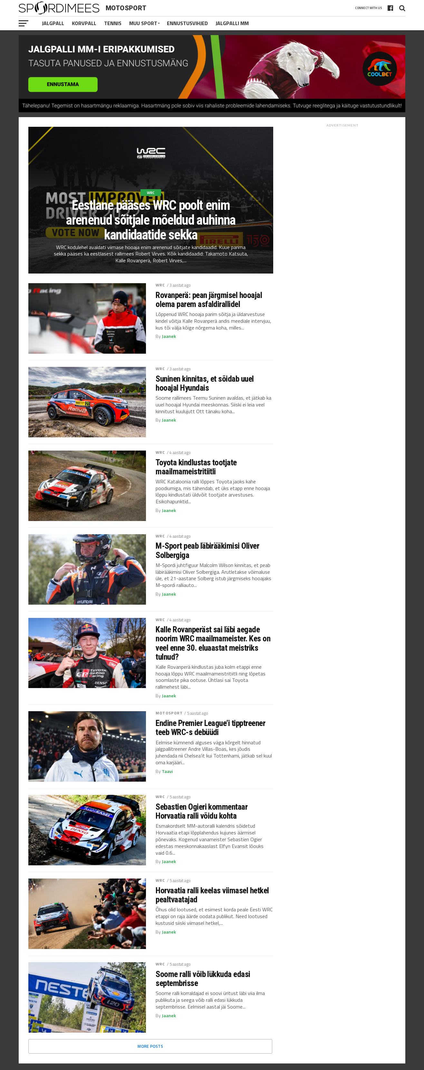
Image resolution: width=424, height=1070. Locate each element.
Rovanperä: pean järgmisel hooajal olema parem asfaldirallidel (209, 300)
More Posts (150, 1046)
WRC (160, 285)
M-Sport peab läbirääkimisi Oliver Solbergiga (207, 550)
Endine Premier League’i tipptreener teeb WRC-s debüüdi (210, 728)
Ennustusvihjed (187, 23)
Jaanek (169, 336)
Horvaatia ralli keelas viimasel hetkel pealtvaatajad (212, 895)
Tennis (112, 23)
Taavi (167, 771)
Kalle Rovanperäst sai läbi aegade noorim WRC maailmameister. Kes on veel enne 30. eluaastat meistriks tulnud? (213, 643)
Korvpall (84, 23)
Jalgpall (53, 23)
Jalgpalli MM (232, 23)
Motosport (169, 713)
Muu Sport (143, 23)
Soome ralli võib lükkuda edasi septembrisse (203, 979)
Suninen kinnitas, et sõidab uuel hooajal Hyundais (205, 383)
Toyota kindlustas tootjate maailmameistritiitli (196, 467)
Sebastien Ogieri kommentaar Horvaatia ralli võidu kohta (201, 811)
